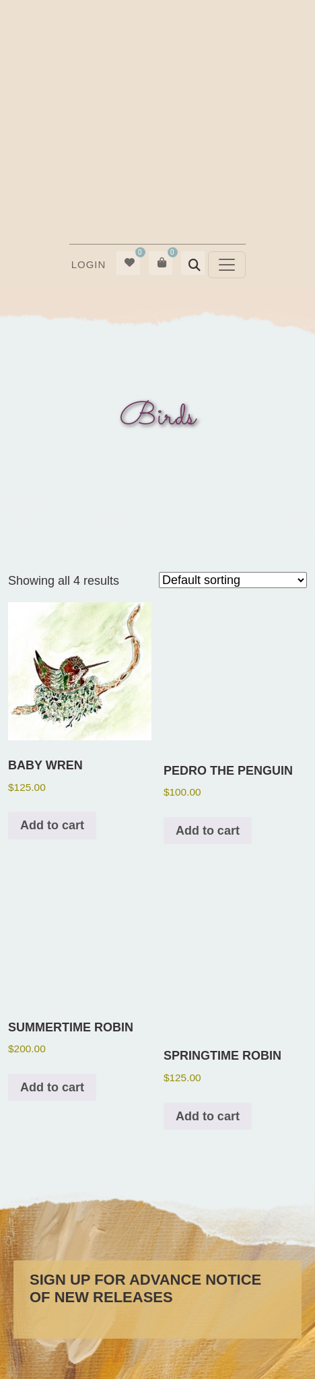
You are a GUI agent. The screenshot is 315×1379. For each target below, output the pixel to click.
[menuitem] (88, 265)
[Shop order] (233, 580)
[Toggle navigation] (227, 264)
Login (88, 264)
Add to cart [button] (52, 825)
